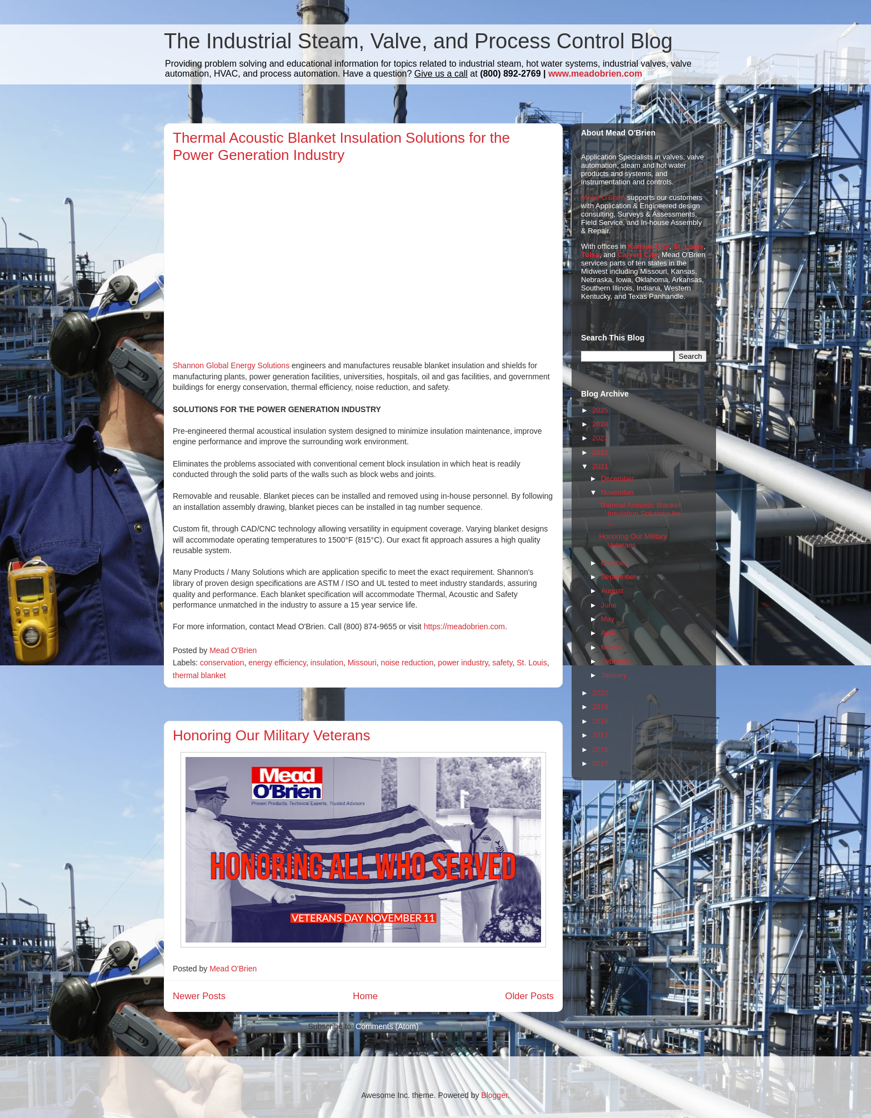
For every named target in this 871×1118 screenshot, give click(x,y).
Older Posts (529, 996)
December (617, 478)
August (612, 590)
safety (502, 662)
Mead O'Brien (603, 197)
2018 (600, 721)
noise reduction (407, 662)
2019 (600, 707)
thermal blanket (199, 675)
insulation (327, 662)
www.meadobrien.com (595, 73)
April (608, 633)
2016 (600, 749)
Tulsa (590, 254)
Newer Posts (199, 996)
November (617, 492)
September (619, 577)
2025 (600, 410)
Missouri (362, 662)
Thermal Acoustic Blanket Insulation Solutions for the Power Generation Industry (341, 146)
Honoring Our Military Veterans (271, 735)
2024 (600, 424)
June (609, 605)
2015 (600, 763)
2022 (600, 452)
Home (365, 996)
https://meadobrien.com (464, 626)
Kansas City (648, 246)
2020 (600, 693)
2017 (600, 735)
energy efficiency (277, 662)
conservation (222, 662)
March (611, 647)
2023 (600, 438)
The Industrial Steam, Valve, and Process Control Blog (418, 41)
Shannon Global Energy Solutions (232, 365)
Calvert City (638, 254)
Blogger (494, 1095)
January (614, 675)
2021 (600, 466)
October (614, 563)
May (608, 619)
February (615, 661)
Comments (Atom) (387, 1026)
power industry (463, 662)
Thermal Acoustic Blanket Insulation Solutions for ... (639, 514)
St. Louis (532, 662)
